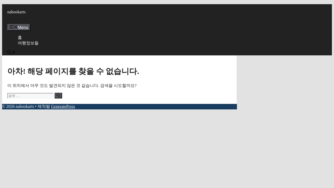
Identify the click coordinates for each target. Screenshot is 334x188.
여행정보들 (28, 43)
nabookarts (16, 12)
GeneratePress (63, 106)
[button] (11, 53)
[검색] (58, 95)
